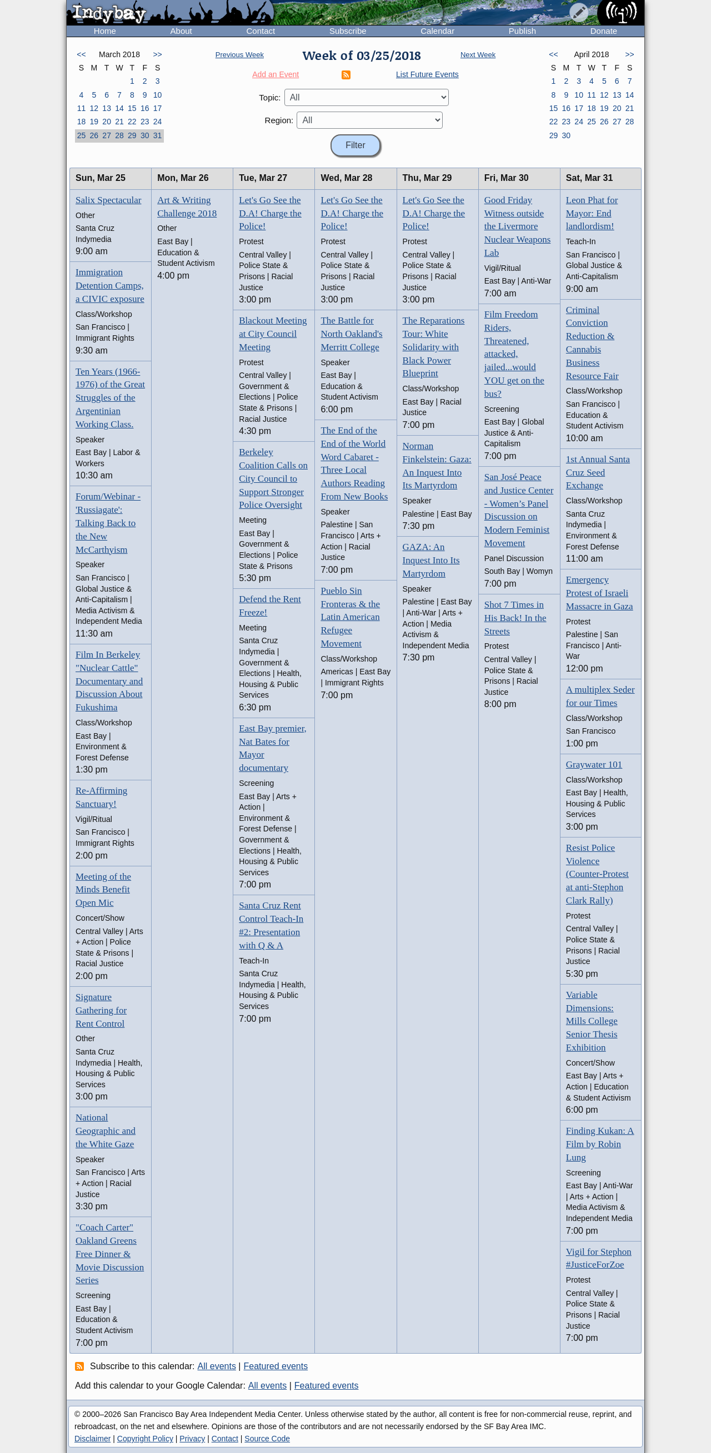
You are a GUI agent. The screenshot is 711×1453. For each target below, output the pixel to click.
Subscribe (348, 31)
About (181, 31)
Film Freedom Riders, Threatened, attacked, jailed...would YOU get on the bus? (514, 354)
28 (119, 135)
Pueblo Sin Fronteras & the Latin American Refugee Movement (350, 617)
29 (132, 135)
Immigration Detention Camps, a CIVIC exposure (110, 285)
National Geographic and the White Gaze (106, 1130)
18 (81, 121)
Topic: (270, 97)
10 (157, 94)
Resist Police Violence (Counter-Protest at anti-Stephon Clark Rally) (597, 874)
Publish (522, 31)
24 (157, 121)
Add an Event (275, 74)
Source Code (267, 1438)
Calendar (437, 31)
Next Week (477, 55)
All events (217, 1366)
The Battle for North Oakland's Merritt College (351, 333)
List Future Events (427, 74)
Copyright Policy (145, 1438)
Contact (260, 31)
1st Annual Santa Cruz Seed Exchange (598, 472)
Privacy (192, 1438)
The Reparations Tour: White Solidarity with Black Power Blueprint (434, 347)
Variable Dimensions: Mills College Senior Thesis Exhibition (592, 1021)
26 (93, 135)
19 (93, 121)
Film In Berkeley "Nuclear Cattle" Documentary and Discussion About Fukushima (109, 681)
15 (132, 108)
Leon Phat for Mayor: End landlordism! (592, 213)
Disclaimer (92, 1438)
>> (157, 54)
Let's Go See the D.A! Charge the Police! (270, 213)
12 (93, 108)
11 (81, 108)
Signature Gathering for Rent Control (101, 1010)
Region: (279, 120)
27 (106, 135)
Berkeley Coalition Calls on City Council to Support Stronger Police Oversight (273, 478)
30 (145, 135)
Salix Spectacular (109, 200)
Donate (603, 31)
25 (81, 135)
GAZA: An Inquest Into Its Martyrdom (431, 560)
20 (106, 121)
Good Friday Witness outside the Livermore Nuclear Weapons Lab (517, 226)
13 (106, 108)
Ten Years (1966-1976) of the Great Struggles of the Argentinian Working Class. (110, 398)
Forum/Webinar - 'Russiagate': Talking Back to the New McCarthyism (108, 522)
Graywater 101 (594, 764)
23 (145, 121)
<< (81, 54)
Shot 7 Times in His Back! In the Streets (515, 618)
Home (105, 31)
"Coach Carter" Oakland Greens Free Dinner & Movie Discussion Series (110, 1253)
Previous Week (240, 55)
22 (132, 121)
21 (119, 121)
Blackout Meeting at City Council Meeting (273, 333)
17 (157, 108)
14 (119, 108)
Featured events (276, 1366)
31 (157, 135)
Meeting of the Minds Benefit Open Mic (103, 890)
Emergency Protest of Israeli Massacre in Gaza (599, 593)
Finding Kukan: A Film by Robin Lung (600, 1144)
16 (145, 108)
